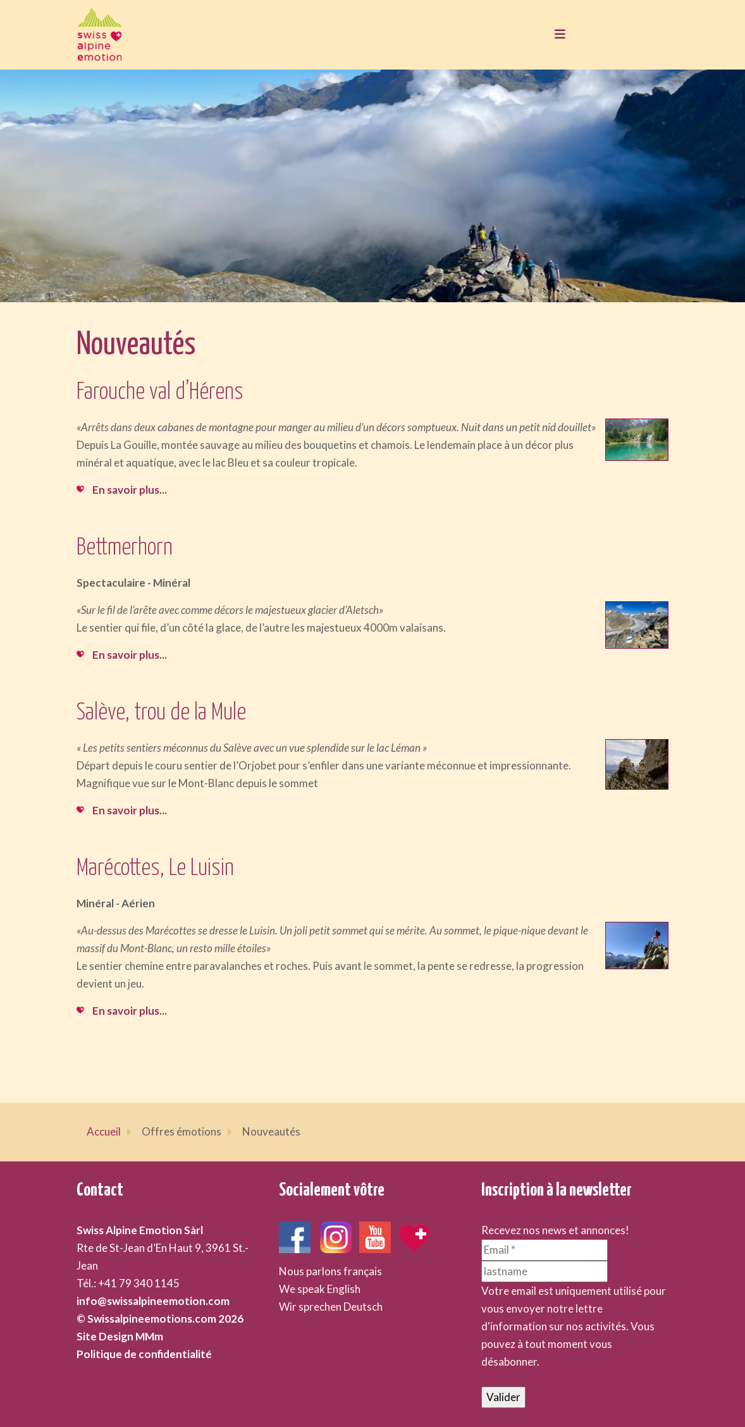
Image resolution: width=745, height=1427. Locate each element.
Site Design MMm (120, 1336)
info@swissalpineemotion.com (153, 1301)
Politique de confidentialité (144, 1354)
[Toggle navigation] (556, 35)
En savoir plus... (129, 489)
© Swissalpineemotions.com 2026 (160, 1318)
